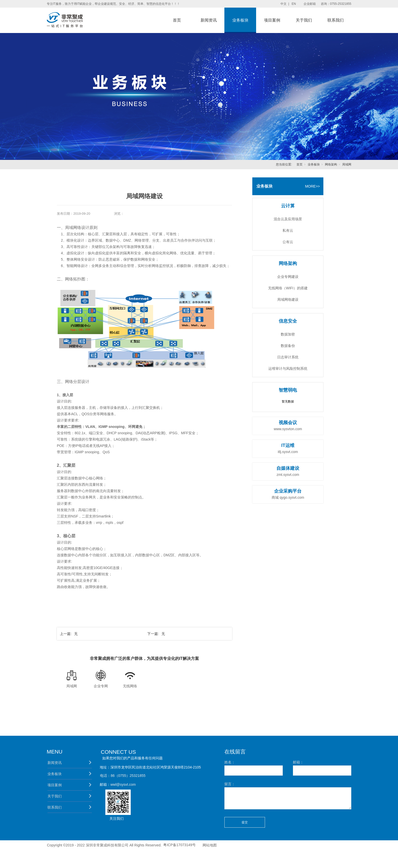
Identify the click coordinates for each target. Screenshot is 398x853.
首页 (177, 20)
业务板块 (240, 20)
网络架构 (331, 164)
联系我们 (335, 20)
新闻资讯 (209, 20)
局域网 (346, 164)
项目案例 (272, 20)
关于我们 (304, 20)
